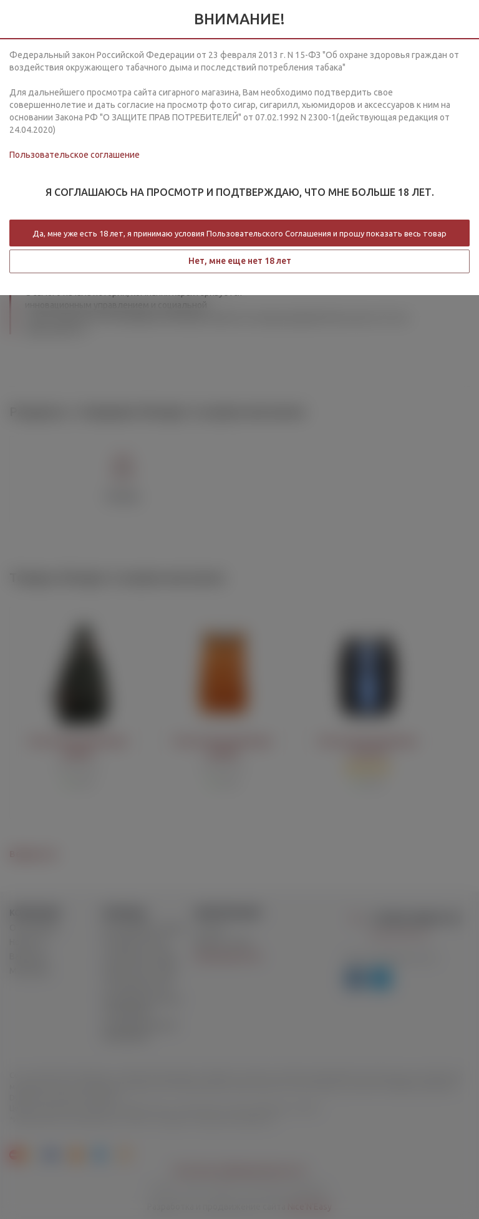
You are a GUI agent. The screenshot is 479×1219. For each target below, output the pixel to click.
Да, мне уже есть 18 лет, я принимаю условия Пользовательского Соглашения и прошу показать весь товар (239, 233)
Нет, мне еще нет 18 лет (239, 261)
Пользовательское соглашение (74, 155)
